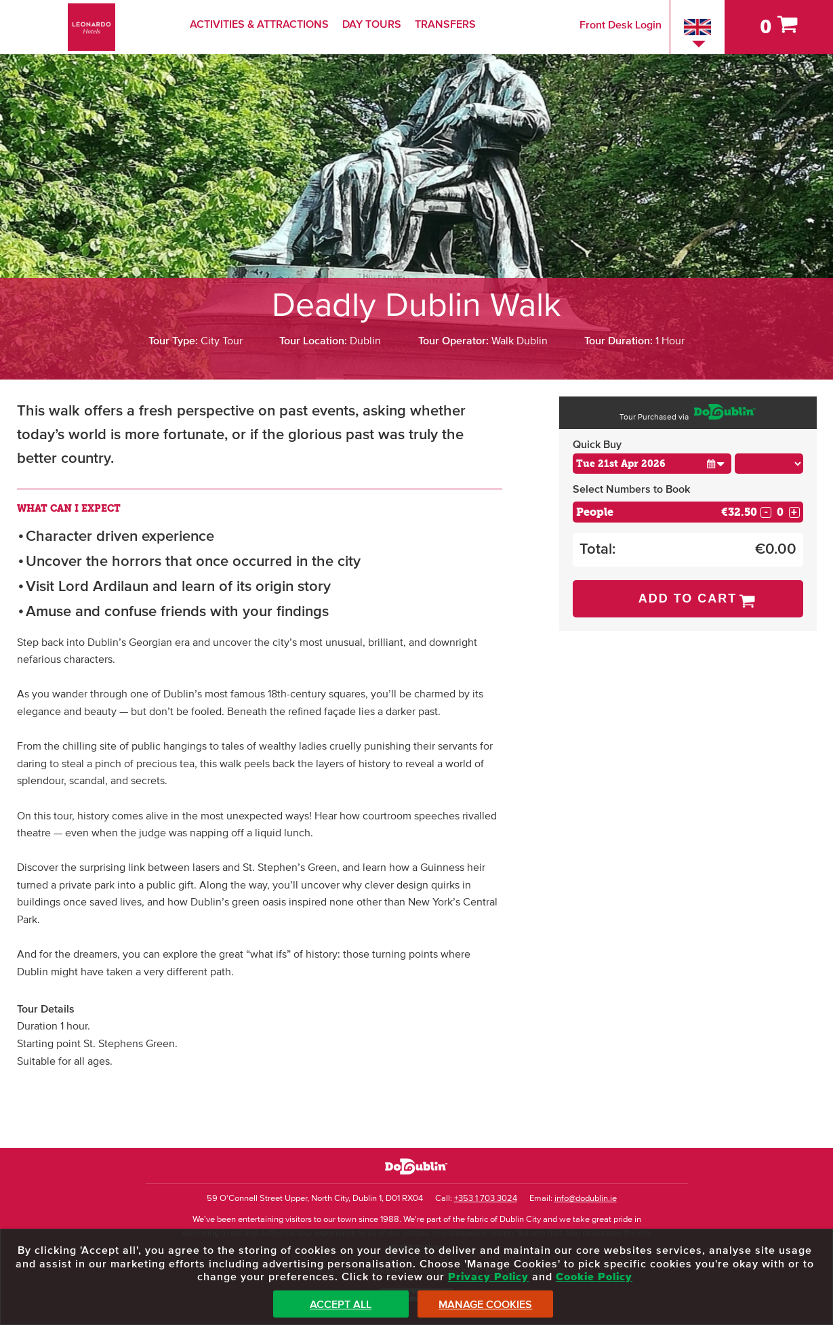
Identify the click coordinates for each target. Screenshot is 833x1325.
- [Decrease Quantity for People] (766, 512)
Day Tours (371, 24)
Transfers (445, 24)
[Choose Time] (769, 463)
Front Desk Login (621, 25)
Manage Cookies (485, 1304)
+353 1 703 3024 (485, 1198)
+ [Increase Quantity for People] (794, 512)
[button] (715, 463)
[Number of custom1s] (780, 512)
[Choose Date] (652, 463)
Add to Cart (687, 598)
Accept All (340, 1304)
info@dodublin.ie (585, 1198)
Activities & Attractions (259, 24)
